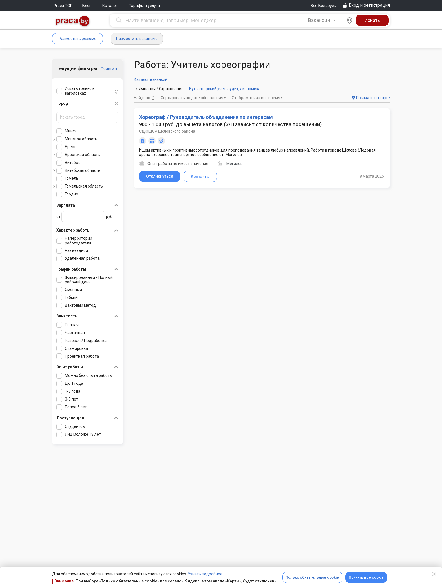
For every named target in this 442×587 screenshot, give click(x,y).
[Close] (434, 574)
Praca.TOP (63, 5)
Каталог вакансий (150, 79)
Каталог (110, 5)
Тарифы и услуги (144, 5)
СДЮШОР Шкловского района (167, 131)
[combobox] (322, 20)
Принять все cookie (366, 577)
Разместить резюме (77, 38)
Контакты (200, 176)
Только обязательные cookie (312, 577)
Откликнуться (159, 176)
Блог (86, 5)
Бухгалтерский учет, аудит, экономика (224, 88)
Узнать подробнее (205, 574)
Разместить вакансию (137, 38)
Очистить (109, 68)
